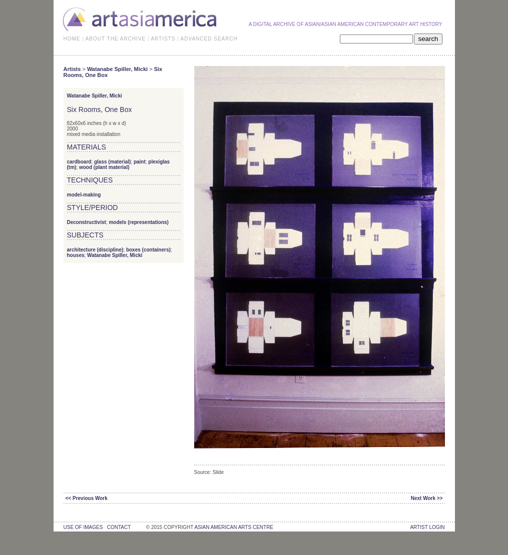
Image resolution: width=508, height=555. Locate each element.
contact (119, 527)
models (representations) (138, 222)
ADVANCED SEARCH (209, 39)
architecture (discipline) (95, 249)
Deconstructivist (86, 222)
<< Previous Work (87, 498)
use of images (83, 527)
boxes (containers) (148, 249)
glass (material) (112, 161)
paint (140, 161)
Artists (72, 69)
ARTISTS (163, 39)
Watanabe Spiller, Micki (117, 69)
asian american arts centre (233, 527)
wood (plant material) (104, 167)
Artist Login (427, 527)
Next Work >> (427, 498)
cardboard (79, 161)
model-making (84, 195)
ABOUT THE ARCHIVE (116, 39)
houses (76, 255)
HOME (72, 39)
